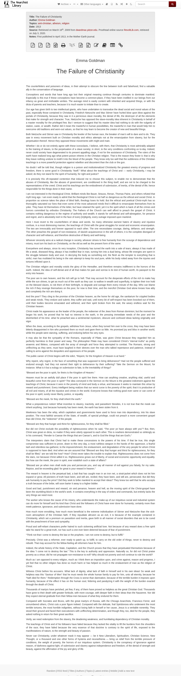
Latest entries (102, 671)
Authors (80, 671)
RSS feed (62, 671)
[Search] (152, 4)
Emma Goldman (46, 20)
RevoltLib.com (131, 30)
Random (51, 671)
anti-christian (44, 23)
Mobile (113, 671)
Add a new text (126, 671)
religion (65, 23)
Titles (72, 671)
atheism (57, 23)
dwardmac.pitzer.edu (86, 30)
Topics (89, 671)
